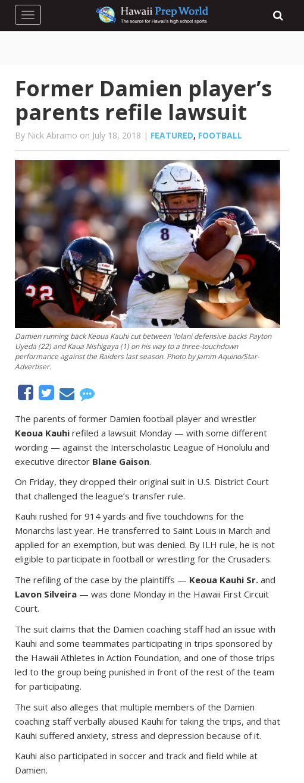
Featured (172, 135)
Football (220, 135)
